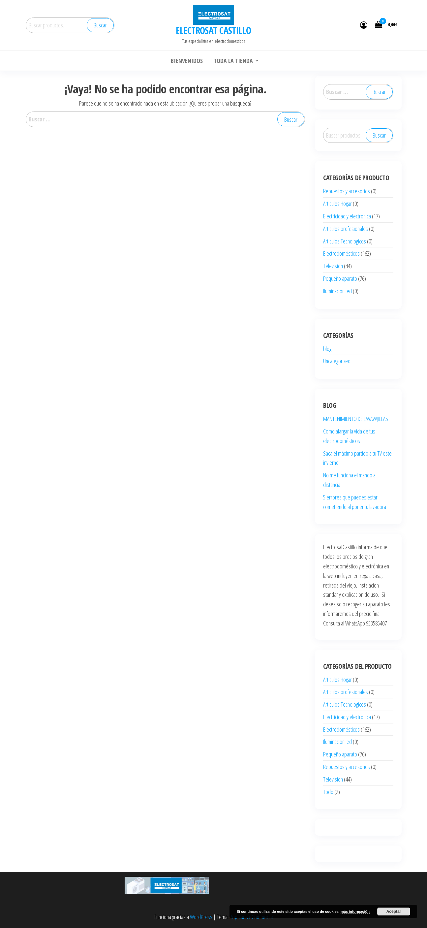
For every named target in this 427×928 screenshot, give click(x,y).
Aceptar (393, 911)
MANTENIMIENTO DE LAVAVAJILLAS (355, 419)
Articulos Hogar (337, 204)
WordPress (201, 917)
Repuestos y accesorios (346, 191)
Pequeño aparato (340, 278)
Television (333, 266)
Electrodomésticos (341, 253)
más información (355, 911)
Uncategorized (337, 361)
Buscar (100, 25)
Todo (328, 792)
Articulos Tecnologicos (344, 241)
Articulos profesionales (345, 229)
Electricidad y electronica (347, 216)
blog (327, 349)
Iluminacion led (337, 291)
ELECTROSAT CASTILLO (213, 30)
